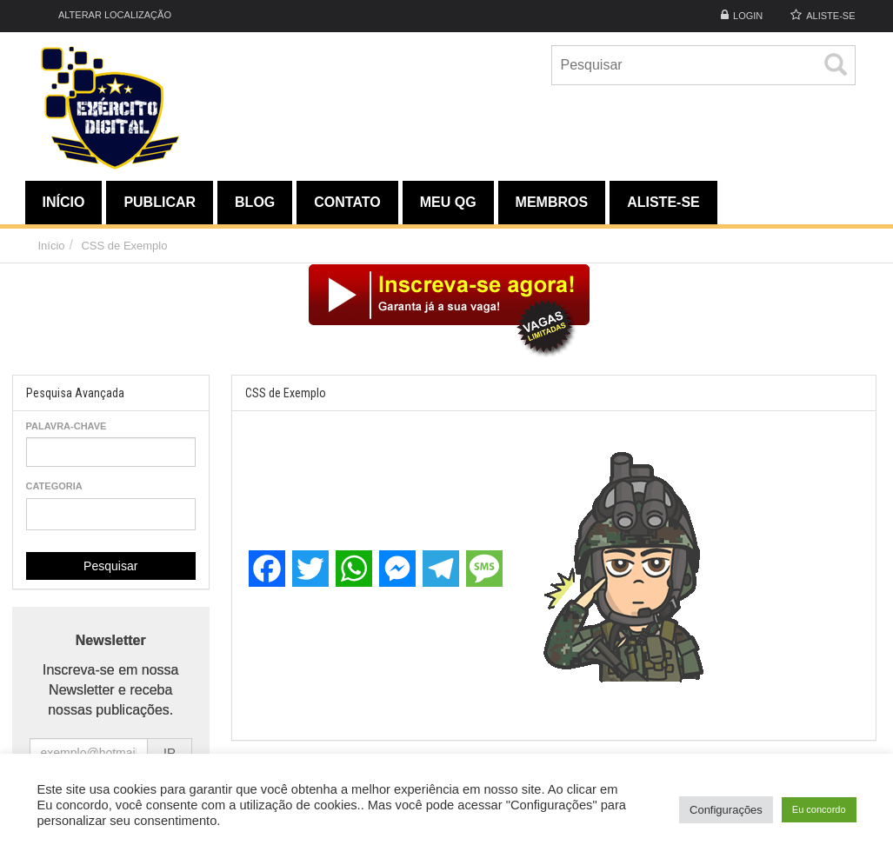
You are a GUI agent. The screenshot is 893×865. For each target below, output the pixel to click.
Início (51, 245)
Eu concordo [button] (819, 809)
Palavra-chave (66, 426)
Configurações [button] (726, 809)
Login (748, 15)
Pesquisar (110, 566)
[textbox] (36, 513)
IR (169, 753)
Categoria (54, 486)
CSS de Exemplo (124, 245)
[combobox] (111, 514)
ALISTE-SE (830, 15)
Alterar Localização (104, 14)
